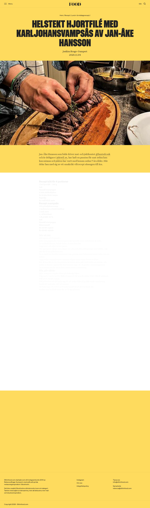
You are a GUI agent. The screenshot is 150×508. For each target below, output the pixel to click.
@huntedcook (103, 154)
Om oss (79, 483)
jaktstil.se (62, 157)
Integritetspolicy (83, 486)
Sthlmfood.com (22, 504)
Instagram (80, 480)
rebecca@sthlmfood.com (122, 488)
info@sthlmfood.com (120, 482)
